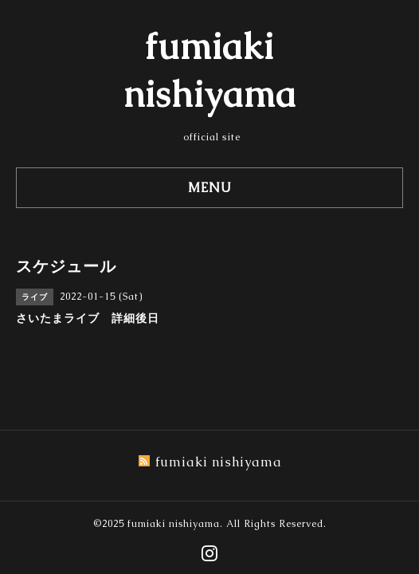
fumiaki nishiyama (173, 523)
